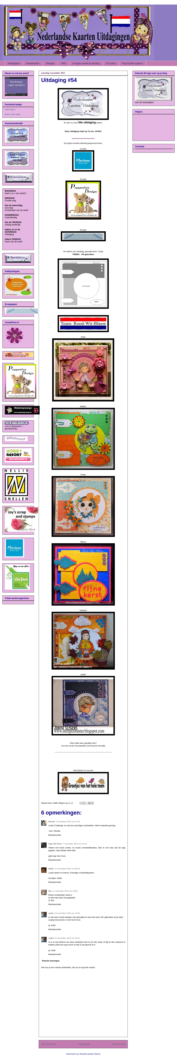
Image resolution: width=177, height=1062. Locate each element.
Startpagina (14, 63)
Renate (51, 821)
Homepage (84, 1044)
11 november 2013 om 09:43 (67, 869)
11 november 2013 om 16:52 (64, 891)
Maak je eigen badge (12, 114)
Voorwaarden (32, 63)
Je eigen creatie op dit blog (86, 63)
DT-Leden (111, 63)
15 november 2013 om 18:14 (67, 938)
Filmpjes (50, 63)
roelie (51, 913)
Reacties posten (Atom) (90, 1054)
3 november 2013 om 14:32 (68, 821)
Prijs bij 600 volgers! (132, 63)
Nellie (51, 869)
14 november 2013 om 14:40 (67, 913)
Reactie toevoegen (51, 961)
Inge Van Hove (55, 844)
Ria (49, 891)
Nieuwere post (48, 1044)
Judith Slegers (10, 109)
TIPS (63, 63)
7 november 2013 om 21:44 (75, 844)
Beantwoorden (54, 835)
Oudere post (118, 1044)
